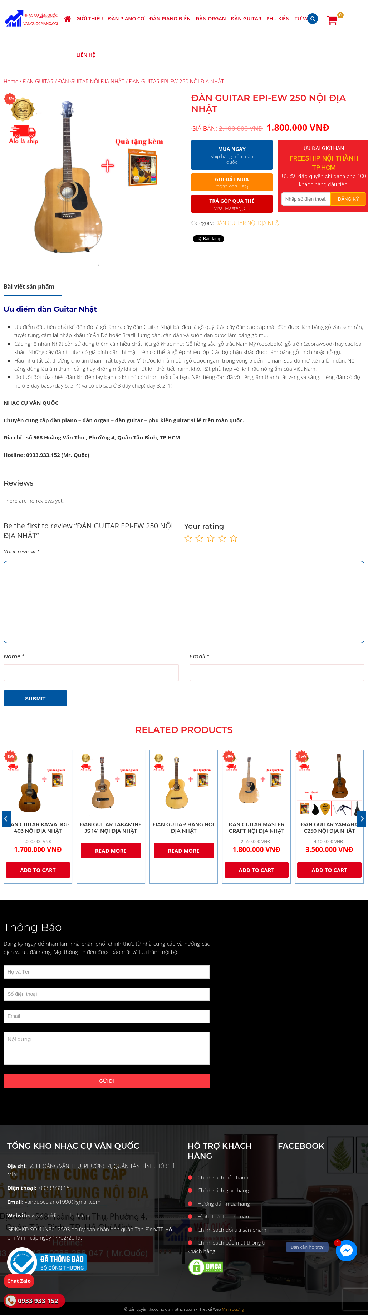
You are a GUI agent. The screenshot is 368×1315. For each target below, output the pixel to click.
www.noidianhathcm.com (61, 1215)
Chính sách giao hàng (223, 1190)
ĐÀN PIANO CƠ (126, 18)
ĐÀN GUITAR (246, 18)
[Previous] (6, 819)
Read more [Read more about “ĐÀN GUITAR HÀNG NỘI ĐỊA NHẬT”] (184, 850)
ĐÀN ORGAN (211, 18)
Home (11, 81)
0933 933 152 (38, 1300)
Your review (21, 551)
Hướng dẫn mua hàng (224, 1203)
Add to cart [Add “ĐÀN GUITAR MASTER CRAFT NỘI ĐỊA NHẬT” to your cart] (256, 869)
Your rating (204, 526)
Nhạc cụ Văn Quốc (33, 18)
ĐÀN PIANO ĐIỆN (170, 18)
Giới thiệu (89, 18)
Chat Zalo (19, 1280)
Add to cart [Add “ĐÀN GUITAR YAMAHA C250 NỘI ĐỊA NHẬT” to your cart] (329, 869)
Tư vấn (304, 18)
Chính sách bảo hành (223, 1177)
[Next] (361, 819)
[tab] (33, 286)
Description (29, 286)
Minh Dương (233, 1309)
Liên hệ (85, 54)
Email (199, 656)
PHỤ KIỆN (278, 18)
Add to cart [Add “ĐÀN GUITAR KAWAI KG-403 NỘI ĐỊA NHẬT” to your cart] (37, 869)
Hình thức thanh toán (223, 1216)
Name (14, 656)
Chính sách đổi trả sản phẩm (232, 1229)
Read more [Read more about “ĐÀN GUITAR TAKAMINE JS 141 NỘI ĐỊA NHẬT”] (111, 850)
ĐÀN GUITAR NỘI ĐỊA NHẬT (91, 81)
